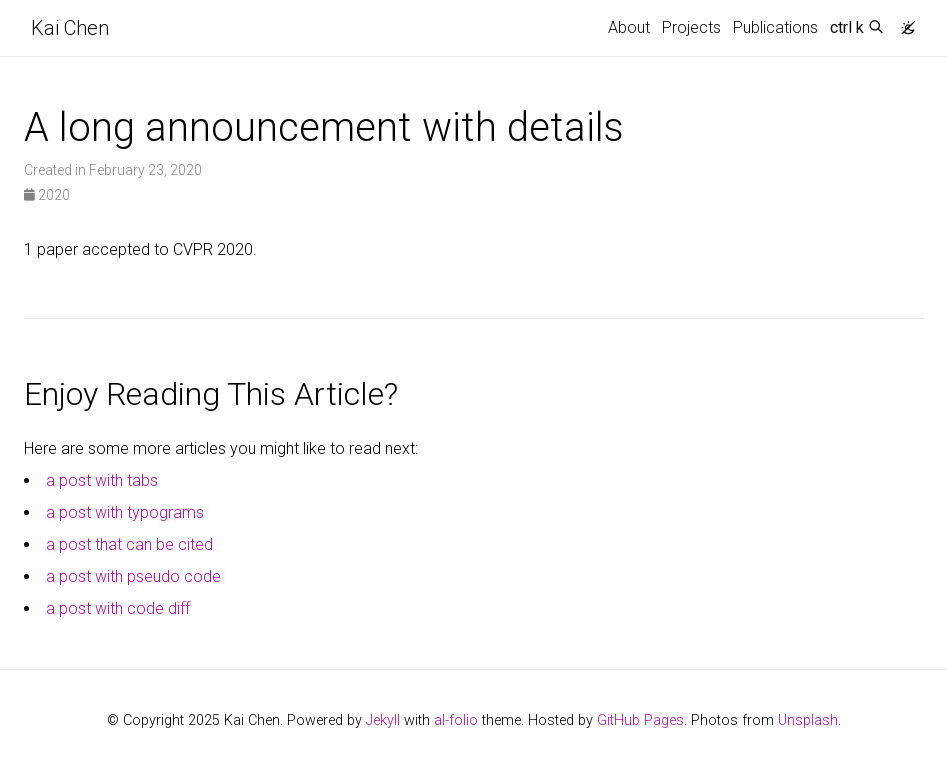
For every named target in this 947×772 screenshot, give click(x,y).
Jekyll (383, 720)
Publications (775, 27)
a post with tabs (102, 480)
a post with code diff (118, 608)
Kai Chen (70, 28)
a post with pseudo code (133, 576)
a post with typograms (125, 512)
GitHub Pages (640, 720)
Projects (691, 27)
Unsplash (808, 720)
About (629, 27)
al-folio (456, 720)
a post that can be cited (129, 544)
